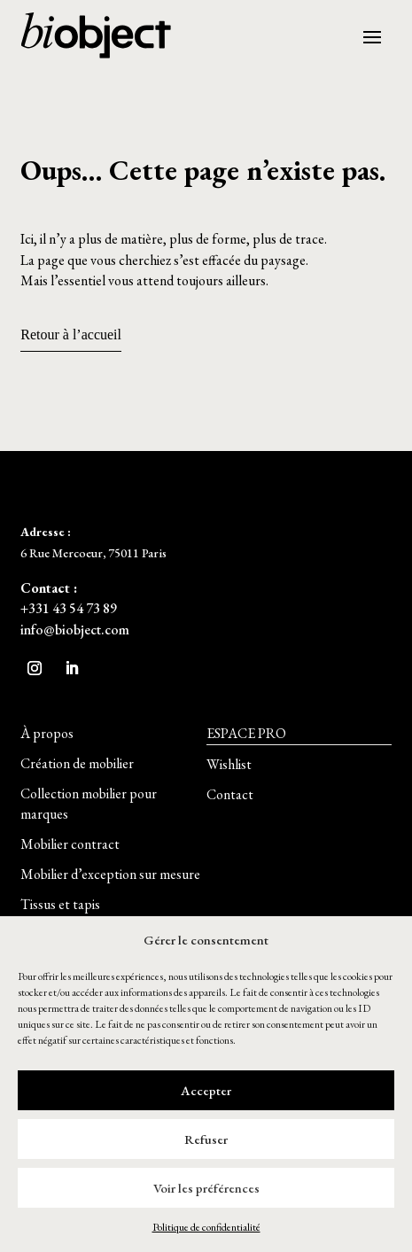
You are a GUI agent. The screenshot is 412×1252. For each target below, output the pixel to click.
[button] (47, 733)
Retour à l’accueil (70, 334)
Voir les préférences (206, 1187)
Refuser (206, 1139)
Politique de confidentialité (206, 1227)
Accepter (206, 1090)
